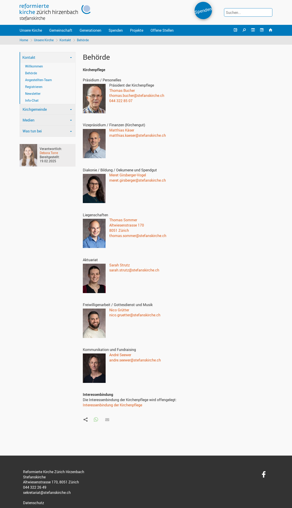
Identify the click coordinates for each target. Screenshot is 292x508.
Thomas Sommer (123, 219)
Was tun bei (32, 131)
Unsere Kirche (31, 30)
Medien (28, 120)
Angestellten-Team (38, 80)
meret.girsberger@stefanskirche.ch (137, 180)
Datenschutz (33, 502)
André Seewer (120, 354)
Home (24, 40)
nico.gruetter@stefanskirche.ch (134, 314)
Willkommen (34, 66)
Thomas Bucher (122, 90)
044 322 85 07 (121, 100)
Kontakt (65, 40)
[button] (96, 420)
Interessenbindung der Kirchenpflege (112, 404)
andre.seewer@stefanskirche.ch (135, 360)
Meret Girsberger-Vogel (127, 175)
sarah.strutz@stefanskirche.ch (134, 270)
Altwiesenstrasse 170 (126, 225)
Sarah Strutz (119, 265)
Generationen (90, 30)
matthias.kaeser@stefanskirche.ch (137, 135)
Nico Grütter (119, 309)
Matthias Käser (121, 130)
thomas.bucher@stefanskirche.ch (136, 95)
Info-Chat (32, 100)
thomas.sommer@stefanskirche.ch (137, 235)
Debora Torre (49, 153)
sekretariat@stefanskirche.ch (47, 492)
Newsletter (33, 93)
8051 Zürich (119, 230)
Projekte (136, 30)
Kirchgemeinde (35, 109)
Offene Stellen (162, 30)
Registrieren (33, 87)
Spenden (203, 10)
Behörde (83, 40)
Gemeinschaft (60, 30)
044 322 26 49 (34, 487)
